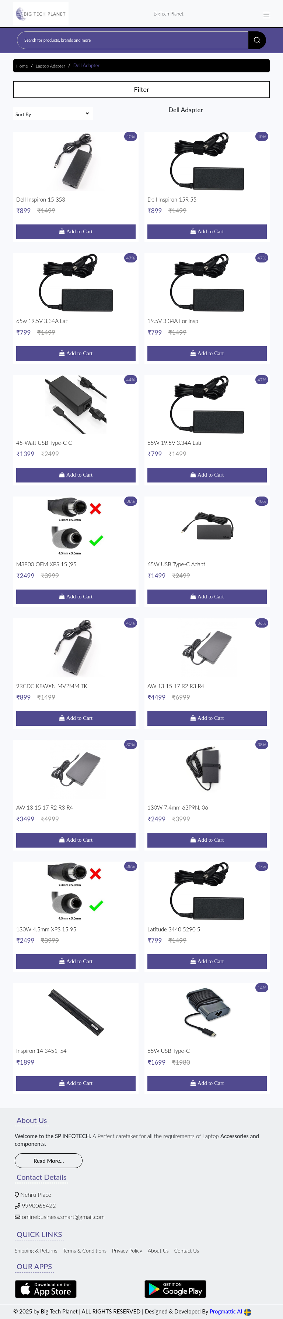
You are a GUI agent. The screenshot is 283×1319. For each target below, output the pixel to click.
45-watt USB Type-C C (76, 448)
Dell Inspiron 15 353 (76, 205)
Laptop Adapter (50, 66)
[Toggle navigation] (266, 14)
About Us (158, 1250)
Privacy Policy (127, 1250)
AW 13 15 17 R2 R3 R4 (207, 692)
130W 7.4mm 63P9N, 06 (207, 813)
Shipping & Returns (36, 1250)
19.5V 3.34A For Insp (207, 326)
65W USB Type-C (207, 1056)
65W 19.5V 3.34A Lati (207, 448)
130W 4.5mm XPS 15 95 (76, 935)
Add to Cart (78, 231)
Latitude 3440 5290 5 (207, 935)
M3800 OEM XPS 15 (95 (76, 570)
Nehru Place (35, 1194)
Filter (141, 89)
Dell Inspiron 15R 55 (207, 205)
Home (22, 66)
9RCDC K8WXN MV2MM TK (76, 692)
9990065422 (39, 1205)
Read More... (49, 1160)
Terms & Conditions (84, 1250)
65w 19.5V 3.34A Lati (76, 326)
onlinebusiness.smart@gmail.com (63, 1216)
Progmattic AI (226, 1311)
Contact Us (186, 1250)
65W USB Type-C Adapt (207, 570)
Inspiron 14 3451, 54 (76, 1056)
